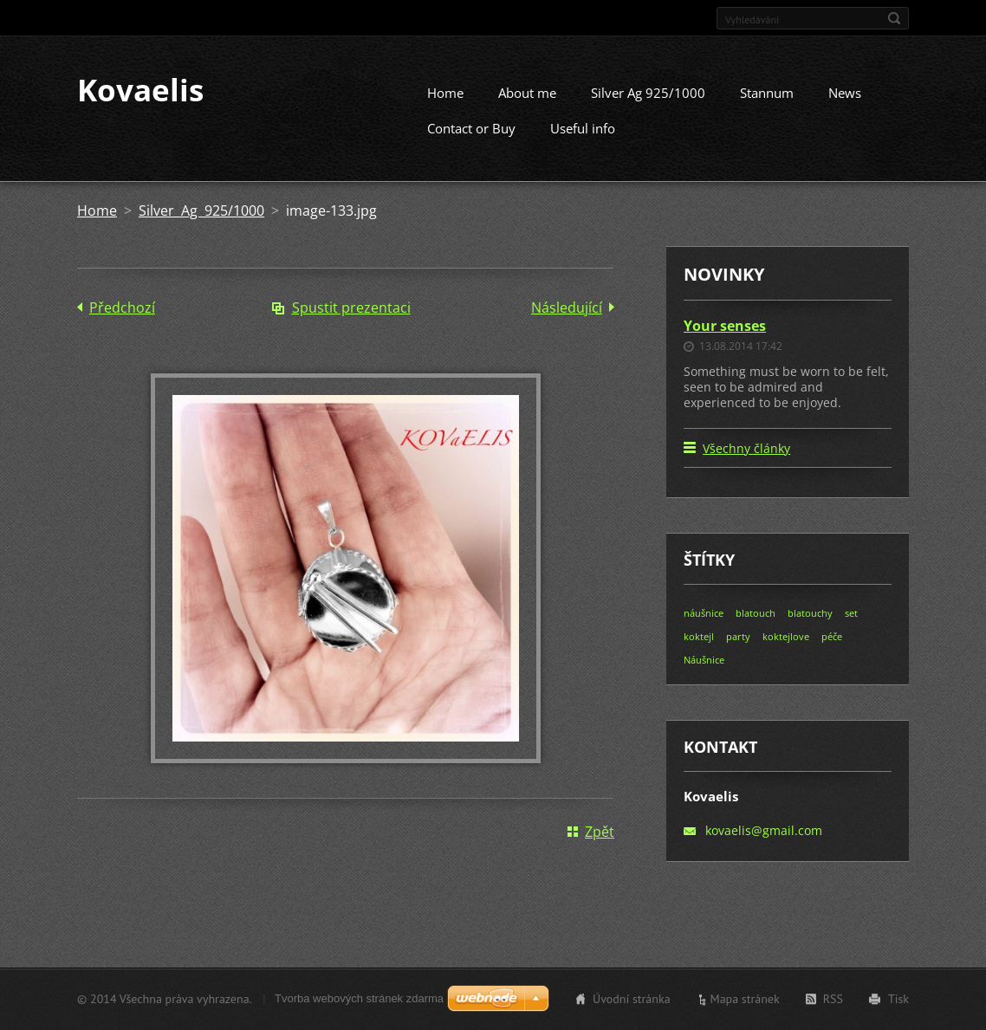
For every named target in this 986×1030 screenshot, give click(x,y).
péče (831, 652)
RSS (833, 1001)
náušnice (703, 629)
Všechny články (746, 465)
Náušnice (704, 676)
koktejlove (785, 652)
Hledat (894, 18)
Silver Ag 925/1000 (648, 108)
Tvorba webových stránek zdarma (359, 1000)
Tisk (898, 1001)
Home (445, 108)
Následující (566, 323)
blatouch (755, 629)
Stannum (767, 108)
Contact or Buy (471, 143)
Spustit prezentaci (351, 323)
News (844, 108)
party (738, 652)
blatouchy (810, 629)
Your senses (725, 341)
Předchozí (122, 323)
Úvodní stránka (632, 1001)
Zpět (599, 847)
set (851, 629)
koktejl (699, 652)
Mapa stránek (745, 1001)
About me (527, 108)
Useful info (582, 143)
